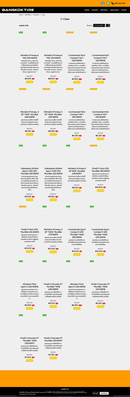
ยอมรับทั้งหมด (104, 393)
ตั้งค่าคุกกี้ (95, 393)
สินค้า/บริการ (104, 10)
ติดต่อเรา (124, 10)
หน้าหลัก (86, 10)
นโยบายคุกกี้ (32, 394)
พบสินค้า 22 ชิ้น (23, 25)
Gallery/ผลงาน (114, 10)
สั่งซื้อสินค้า (29, 82)
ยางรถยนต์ (95, 10)
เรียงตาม (90, 25)
